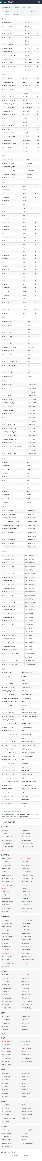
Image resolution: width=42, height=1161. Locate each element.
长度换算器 (5, 1086)
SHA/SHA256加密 (26, 936)
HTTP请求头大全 (26, 1133)
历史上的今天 (5, 1121)
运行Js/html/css (6, 911)
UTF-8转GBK (15, 7)
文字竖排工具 (25, 988)
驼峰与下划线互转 (6, 998)
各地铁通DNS (5, 1029)
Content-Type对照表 (27, 1130)
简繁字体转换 (25, 978)
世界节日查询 (5, 1114)
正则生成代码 (5, 905)
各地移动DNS (25, 1026)
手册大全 (13, 1152)
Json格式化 (5, 830)
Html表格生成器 (6, 898)
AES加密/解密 (5, 930)
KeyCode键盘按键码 (7, 963)
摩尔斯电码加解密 (26, 940)
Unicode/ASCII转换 (27, 7)
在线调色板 (25, 1051)
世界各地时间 (5, 1108)
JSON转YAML (5, 850)
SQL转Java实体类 (26, 840)
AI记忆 (8, 1152)
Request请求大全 (6, 1133)
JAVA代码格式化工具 (27, 872)
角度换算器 (5, 1093)
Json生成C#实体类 (7, 837)
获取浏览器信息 (6, 1019)
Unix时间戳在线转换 (27, 1004)
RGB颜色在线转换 (27, 1008)
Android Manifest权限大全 (28, 1143)
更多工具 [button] (15, 14)
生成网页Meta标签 (26, 1048)
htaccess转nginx (26, 1041)
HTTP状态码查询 (6, 1064)
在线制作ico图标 (6, 1048)
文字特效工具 (5, 994)
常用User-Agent (6, 1130)
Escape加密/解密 (6, 926)
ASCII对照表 (25, 1136)
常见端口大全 (25, 1140)
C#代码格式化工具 (7, 872)
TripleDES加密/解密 (7, 936)
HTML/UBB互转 (26, 898)
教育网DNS (25, 1029)
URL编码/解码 (16, 11)
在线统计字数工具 (6, 988)
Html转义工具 (25, 888)
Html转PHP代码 (26, 891)
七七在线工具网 (24, 1155)
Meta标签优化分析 (7, 1061)
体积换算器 (25, 1079)
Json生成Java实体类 (27, 837)
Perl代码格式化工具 (27, 881)
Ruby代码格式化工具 (7, 878)
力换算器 (24, 1096)
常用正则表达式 (6, 908)
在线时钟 (24, 1105)
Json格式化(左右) (6, 833)
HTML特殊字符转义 (7, 1140)
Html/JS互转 (5, 888)
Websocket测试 (26, 1016)
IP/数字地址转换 (26, 949)
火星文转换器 (25, 981)
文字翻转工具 (5, 991)
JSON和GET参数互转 (27, 846)
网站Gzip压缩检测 (6, 1054)
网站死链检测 (25, 1054)
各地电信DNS (25, 1023)
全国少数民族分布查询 (27, 1114)
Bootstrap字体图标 (7, 1143)
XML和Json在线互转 (7, 843)
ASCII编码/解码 (6, 11)
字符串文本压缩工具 (27, 994)
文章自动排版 (25, 975)
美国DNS (4, 1033)
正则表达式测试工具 (27, 901)
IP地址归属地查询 (6, 1016)
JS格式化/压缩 (6, 862)
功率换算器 (25, 1083)
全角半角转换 (25, 998)
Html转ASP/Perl (6, 895)
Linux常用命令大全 (7, 1146)
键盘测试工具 (5, 966)
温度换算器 (25, 1086)
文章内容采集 (5, 978)
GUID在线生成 (6, 946)
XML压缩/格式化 (26, 868)
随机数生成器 (5, 1004)
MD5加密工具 (5, 920)
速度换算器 (25, 1089)
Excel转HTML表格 (26, 895)
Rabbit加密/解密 (26, 933)
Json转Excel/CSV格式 (7, 846)
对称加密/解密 (25, 926)
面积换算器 (25, 1076)
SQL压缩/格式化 (26, 865)
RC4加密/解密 (5, 933)
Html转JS (24, 885)
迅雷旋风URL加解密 (7, 923)
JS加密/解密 (25, 862)
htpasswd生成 (25, 946)
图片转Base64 (6, 7)
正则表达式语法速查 (27, 908)
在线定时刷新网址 (6, 1051)
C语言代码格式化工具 (27, 878)
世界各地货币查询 (6, 1111)
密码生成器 (5, 943)
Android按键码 (6, 14)
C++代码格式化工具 (7, 881)
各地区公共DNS (6, 1023)
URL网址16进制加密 (27, 920)
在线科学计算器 (6, 1076)
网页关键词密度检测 (27, 1061)
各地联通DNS (5, 1026)
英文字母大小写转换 (7, 1001)
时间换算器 (5, 1089)
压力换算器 (5, 1083)
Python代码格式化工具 (27, 875)
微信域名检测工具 (6, 1041)
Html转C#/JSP (6, 891)
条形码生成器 (5, 949)
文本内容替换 (5, 984)
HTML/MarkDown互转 (7, 901)
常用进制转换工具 (6, 1008)
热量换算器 (5, 1079)
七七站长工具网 (6, 2)
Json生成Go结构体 (7, 840)
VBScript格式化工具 (7, 885)
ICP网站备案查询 (26, 1058)
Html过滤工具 (25, 905)
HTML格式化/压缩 (6, 858)
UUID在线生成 (25, 943)
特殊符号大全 (25, 1118)
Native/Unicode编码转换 (29, 11)
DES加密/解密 (25, 930)
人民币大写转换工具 (27, 1001)
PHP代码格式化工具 (7, 868)
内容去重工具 (25, 991)
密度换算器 (5, 1096)
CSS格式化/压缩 (26, 858)
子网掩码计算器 (26, 1073)
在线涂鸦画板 (5, 1105)
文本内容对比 (25, 984)
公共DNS (24, 1019)
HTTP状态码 (5, 1136)
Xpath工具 (24, 911)
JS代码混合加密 (6, 865)
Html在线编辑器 (6, 975)
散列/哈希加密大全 (7, 940)
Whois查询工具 (6, 1058)
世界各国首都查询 (26, 1108)
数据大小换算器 (26, 1093)
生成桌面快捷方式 (6, 1044)
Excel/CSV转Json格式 (27, 843)
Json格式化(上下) (26, 830)
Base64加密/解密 (26, 923)
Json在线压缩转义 (26, 833)
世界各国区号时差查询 (27, 1111)
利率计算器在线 (6, 1073)
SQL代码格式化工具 (7, 875)
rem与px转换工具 (26, 1044)
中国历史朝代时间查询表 (8, 1118)
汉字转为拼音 (5, 981)
